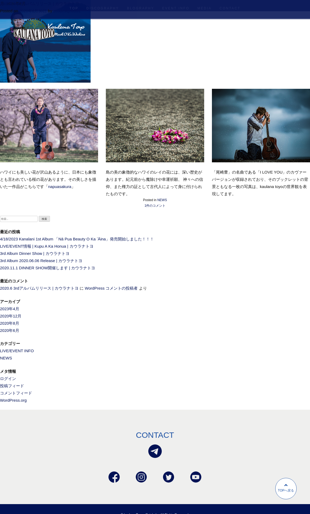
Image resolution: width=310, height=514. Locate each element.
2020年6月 (9, 330)
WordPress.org (13, 400)
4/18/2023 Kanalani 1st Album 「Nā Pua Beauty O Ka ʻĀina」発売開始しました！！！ (77, 239)
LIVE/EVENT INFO (17, 350)
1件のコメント (155, 206)
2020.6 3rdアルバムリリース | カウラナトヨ (39, 3)
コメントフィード (16, 393)
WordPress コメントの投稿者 (111, 288)
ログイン (8, 378)
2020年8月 (9, 323)
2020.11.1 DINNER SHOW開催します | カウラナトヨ (47, 268)
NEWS (162, 200)
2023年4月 (9, 308)
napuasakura (59, 186)
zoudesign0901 (66, 11)
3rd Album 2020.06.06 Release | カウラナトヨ (41, 260)
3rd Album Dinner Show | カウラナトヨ (34, 253)
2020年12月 (10, 316)
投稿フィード (12, 385)
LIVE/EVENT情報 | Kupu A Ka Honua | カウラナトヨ (47, 246)
